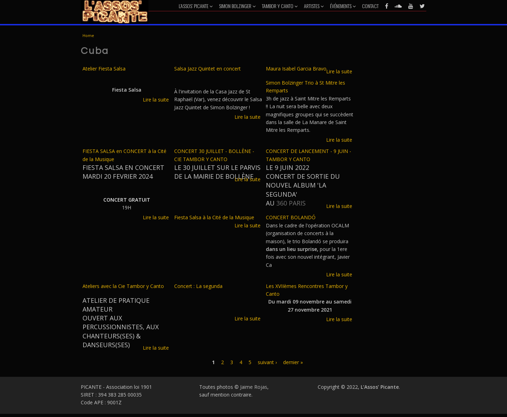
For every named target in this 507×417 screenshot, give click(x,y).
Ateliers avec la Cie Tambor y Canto (123, 286)
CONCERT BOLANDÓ (291, 217)
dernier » (293, 362)
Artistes (314, 6)
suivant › (267, 362)
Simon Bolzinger (237, 6)
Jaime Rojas (253, 387)
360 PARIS (291, 203)
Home (88, 35)
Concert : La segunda (198, 286)
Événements (343, 6)
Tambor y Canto (280, 6)
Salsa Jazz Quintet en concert (207, 68)
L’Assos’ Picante (196, 6)
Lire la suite (156, 99)
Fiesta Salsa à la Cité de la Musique (214, 217)
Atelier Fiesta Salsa (104, 68)
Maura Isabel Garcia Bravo (296, 68)
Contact (370, 6)
